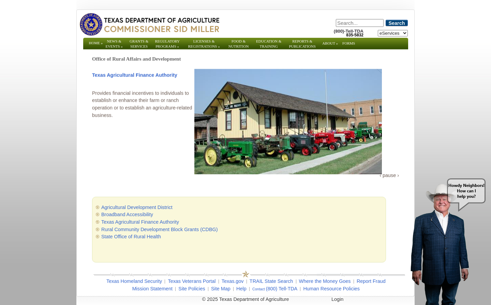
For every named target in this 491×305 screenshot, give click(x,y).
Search (397, 23)
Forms (348, 43)
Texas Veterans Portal (191, 281)
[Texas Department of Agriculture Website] (149, 24)
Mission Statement (152, 288)
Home (96, 43)
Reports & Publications (302, 46)
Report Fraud (371, 281)
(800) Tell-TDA (282, 288)
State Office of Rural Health (131, 236)
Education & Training (268, 43)
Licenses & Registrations (204, 43)
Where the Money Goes (325, 281)
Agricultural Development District (137, 207)
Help (241, 288)
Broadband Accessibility (127, 214)
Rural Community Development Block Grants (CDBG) (159, 229)
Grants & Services (139, 46)
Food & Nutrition (238, 43)
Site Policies (191, 288)
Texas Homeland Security (134, 281)
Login (337, 299)
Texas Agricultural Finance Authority (134, 76)
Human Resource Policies (331, 288)
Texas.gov (233, 281)
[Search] (360, 23)
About (330, 43)
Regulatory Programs (167, 43)
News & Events (113, 43)
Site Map (220, 288)
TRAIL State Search (271, 281)
